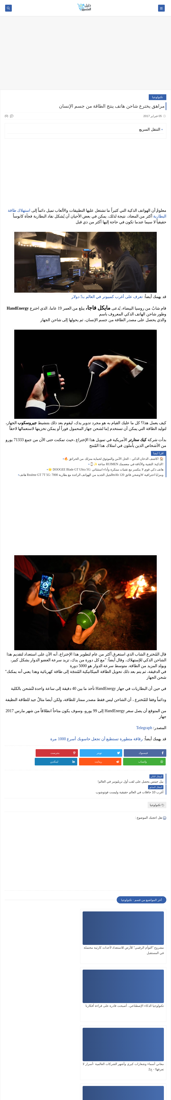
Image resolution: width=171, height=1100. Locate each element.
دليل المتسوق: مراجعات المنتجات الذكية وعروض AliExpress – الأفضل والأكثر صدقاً (90, 1094)
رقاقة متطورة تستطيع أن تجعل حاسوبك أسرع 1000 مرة (96, 739)
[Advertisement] (85, 55)
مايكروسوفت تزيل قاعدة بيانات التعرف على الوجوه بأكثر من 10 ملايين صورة (88, 991)
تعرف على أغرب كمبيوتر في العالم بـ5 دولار (107, 296)
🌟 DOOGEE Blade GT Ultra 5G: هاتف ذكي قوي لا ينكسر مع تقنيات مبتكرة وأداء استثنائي (105, 469)
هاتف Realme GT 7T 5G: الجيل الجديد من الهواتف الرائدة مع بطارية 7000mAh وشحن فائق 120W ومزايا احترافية (91, 475)
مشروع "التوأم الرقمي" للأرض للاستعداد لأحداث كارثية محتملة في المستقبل (141, 933)
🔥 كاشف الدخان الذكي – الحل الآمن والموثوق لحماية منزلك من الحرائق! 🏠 (113, 459)
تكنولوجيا (157, 97)
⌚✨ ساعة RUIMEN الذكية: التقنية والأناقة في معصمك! (126, 464)
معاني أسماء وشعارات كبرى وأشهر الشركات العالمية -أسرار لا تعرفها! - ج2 (31, 933)
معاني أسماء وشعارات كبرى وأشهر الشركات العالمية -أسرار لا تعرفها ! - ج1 (141, 991)
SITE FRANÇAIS (155, 1083)
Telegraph (144, 728)
